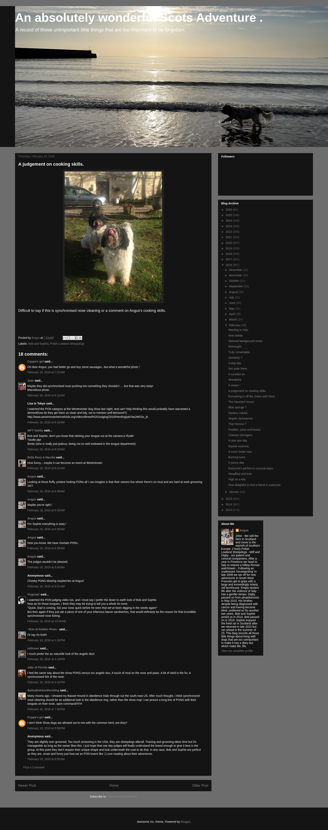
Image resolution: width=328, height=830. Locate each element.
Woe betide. (235, 335)
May (232, 308)
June (232, 303)
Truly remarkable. (239, 352)
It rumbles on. (237, 374)
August (233, 292)
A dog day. (235, 363)
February (235, 325)
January (234, 491)
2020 (229, 242)
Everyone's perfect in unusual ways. (251, 468)
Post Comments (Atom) (122, 796)
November (236, 275)
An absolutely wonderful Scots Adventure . (139, 17)
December (236, 269)
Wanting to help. (238, 329)
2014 (229, 504)
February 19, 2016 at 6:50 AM (46, 759)
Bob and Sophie (38, 343)
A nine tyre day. (238, 440)
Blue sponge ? (237, 407)
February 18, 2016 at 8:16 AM (46, 422)
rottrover (33, 648)
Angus (31, 476)
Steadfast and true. (240, 473)
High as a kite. (237, 479)
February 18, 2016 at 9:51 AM (46, 586)
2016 (229, 265)
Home (114, 785)
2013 (229, 510)
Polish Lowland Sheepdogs (67, 343)
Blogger (185, 821)
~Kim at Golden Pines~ (42, 629)
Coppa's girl (35, 361)
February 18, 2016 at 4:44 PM (46, 682)
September (236, 286)
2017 (229, 259)
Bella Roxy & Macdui (41, 457)
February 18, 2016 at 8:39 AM (46, 529)
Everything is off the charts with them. (251, 396)
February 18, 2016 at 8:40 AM (46, 567)
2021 (229, 237)
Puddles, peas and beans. (244, 429)
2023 (229, 226)
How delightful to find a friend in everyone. (254, 485)
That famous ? (237, 424)
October (234, 280)
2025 (229, 215)
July (232, 297)
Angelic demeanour (240, 418)
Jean (30, 380)
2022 (229, 231)
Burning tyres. (237, 457)
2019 (229, 248)
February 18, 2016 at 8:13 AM (46, 395)
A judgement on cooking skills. (247, 390)
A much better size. (240, 451)
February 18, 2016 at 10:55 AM (46, 621)
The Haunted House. (241, 401)
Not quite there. (238, 368)
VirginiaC (33, 594)
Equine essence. (238, 446)
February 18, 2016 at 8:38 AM (46, 491)
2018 (229, 253)
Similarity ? (235, 357)
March (233, 319)
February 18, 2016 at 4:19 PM (46, 659)
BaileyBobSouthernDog (43, 690)
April (232, 314)
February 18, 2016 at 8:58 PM (46, 728)
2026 (229, 209)
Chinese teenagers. (240, 435)
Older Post (200, 785)
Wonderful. (235, 379)
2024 (229, 220)
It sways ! (234, 385)
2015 (229, 498)
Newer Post (27, 785)
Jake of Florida (37, 667)
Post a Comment (33, 767)
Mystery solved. (238, 413)
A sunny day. (236, 462)
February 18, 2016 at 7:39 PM (46, 709)
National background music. (245, 341)
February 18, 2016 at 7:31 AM (46, 372)
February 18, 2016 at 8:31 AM (46, 468)
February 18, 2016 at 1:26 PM (46, 640)
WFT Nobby (35, 430)
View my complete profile (237, 650)
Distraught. (235, 346)
